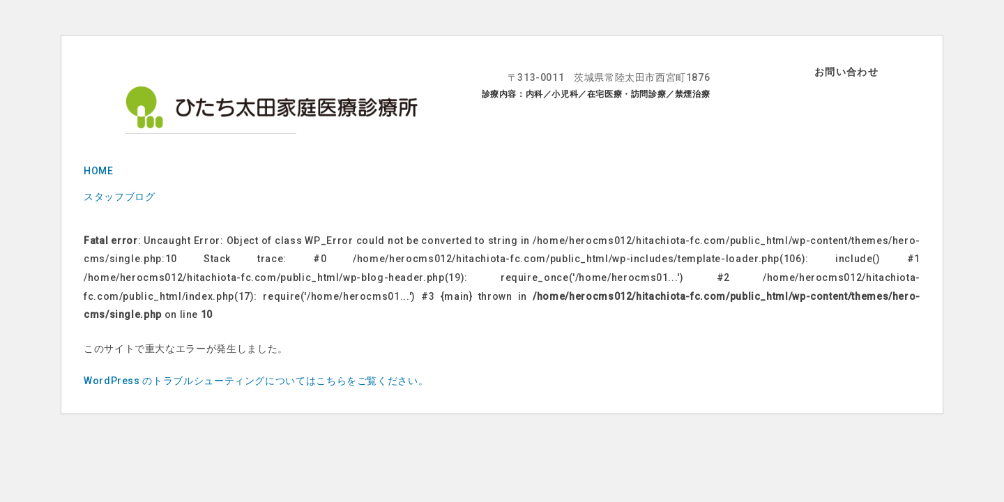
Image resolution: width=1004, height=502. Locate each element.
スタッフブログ (119, 196)
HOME (99, 170)
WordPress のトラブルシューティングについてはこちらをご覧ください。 (256, 380)
